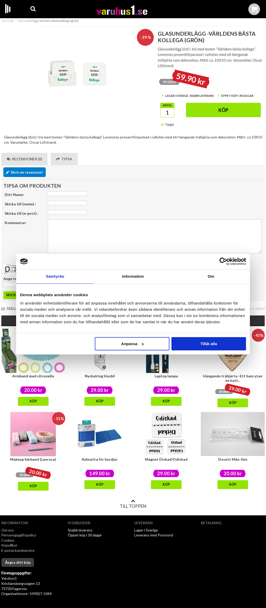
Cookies (8, 540)
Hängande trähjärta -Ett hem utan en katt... (232, 378)
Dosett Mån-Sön (232, 459)
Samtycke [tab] (55, 276)
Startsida (7, 20)
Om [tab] (211, 276)
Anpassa (132, 343)
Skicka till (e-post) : (21, 213)
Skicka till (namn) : (20, 204)
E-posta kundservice (18, 550)
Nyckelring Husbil (100, 376)
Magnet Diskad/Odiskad (166, 459)
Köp (223, 110)
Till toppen (133, 504)
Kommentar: (15, 222)
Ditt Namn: (14, 194)
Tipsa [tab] (64, 159)
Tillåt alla (208, 343)
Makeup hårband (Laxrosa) (33, 459)
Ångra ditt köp (17, 562)
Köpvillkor (9, 545)
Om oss (7, 530)
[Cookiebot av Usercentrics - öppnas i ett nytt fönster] (223, 261)
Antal (167, 105)
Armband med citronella (33, 376)
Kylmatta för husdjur (100, 459)
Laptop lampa (166, 376)
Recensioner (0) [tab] (24, 159)
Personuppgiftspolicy (18, 535)
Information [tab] (133, 276)
